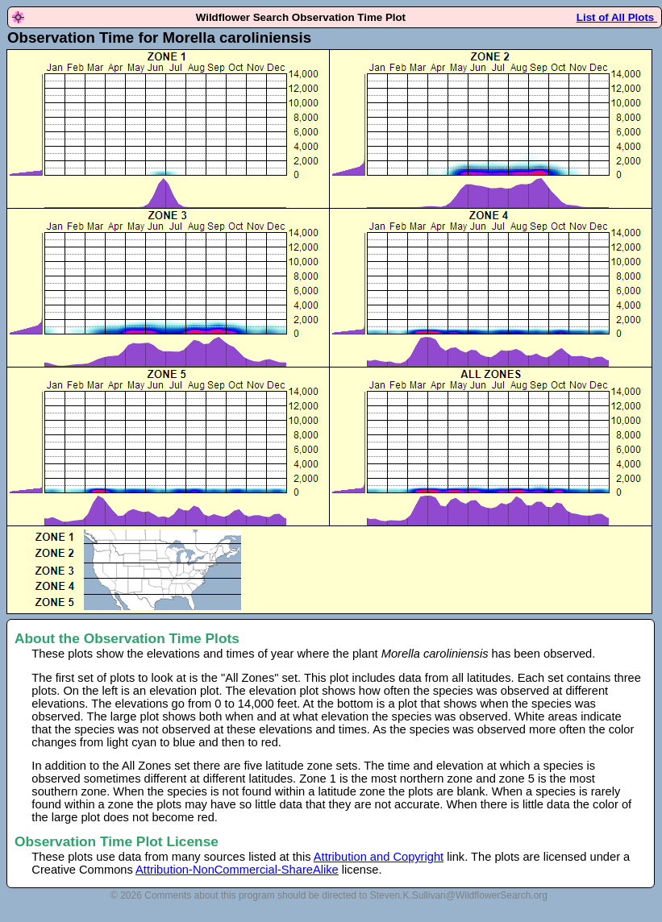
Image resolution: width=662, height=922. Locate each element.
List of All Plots (617, 17)
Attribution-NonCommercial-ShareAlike (237, 869)
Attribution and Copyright (378, 856)
